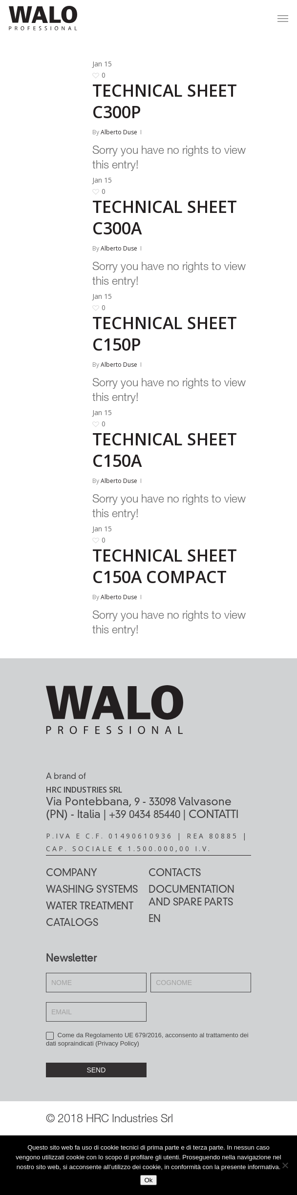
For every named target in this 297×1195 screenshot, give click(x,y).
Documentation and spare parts (191, 896)
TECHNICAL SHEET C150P (164, 334)
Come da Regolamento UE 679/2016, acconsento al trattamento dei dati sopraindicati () (147, 1039)
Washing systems (92, 890)
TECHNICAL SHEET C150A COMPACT (164, 566)
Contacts (174, 874)
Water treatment (89, 907)
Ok (148, 1180)
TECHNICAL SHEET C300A (164, 217)
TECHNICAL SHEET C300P (164, 101)
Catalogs (72, 923)
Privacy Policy (117, 1043)
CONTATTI (213, 815)
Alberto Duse (119, 132)
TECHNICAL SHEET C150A (164, 450)
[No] (285, 1165)
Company (71, 874)
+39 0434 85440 (144, 815)
